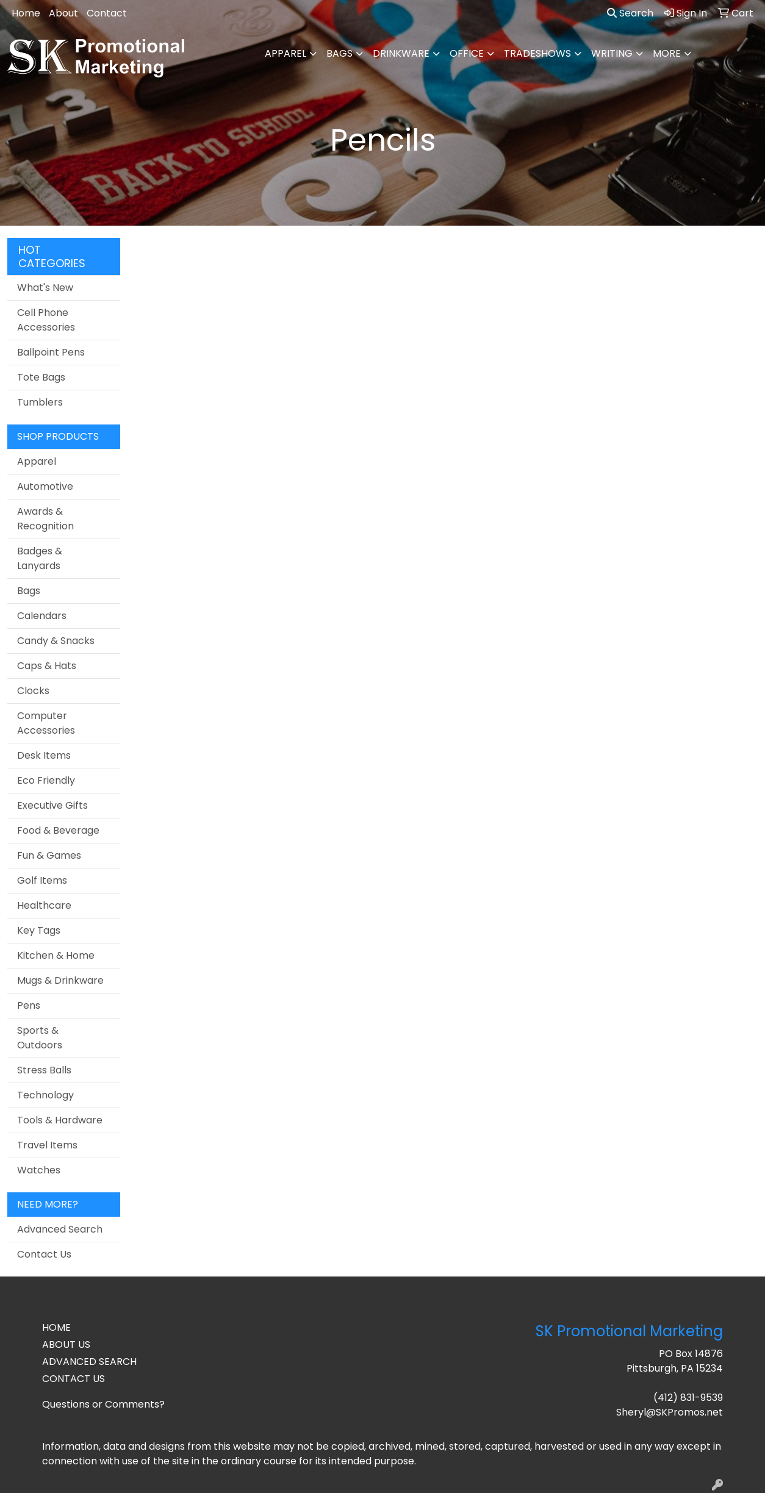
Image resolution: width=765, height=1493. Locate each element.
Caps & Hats (46, 666)
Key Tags (38, 930)
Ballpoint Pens (51, 352)
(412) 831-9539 (688, 1398)
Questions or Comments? (103, 1404)
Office (467, 53)
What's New (45, 288)
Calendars (41, 616)
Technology (45, 1095)
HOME (56, 1327)
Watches (38, 1170)
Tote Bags (41, 377)
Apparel (285, 53)
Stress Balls (44, 1070)
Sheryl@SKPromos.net (669, 1412)
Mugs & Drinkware (60, 980)
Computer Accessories (46, 723)
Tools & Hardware (59, 1120)
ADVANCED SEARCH (89, 1362)
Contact (107, 13)
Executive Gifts (52, 805)
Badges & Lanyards (39, 558)
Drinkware (401, 53)
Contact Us (44, 1254)
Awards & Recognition (45, 518)
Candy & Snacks (56, 641)
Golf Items (42, 880)
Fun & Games (49, 855)
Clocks (33, 691)
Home (26, 13)
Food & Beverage (58, 830)
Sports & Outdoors (39, 1037)
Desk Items (44, 755)
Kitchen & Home (56, 955)
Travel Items (47, 1145)
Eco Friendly (46, 780)
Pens (28, 1005)
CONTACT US (73, 1379)
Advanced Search (59, 1229)
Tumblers (40, 402)
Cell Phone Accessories (46, 320)
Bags (339, 53)
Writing (612, 53)
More (667, 53)
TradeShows (537, 53)
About (63, 13)
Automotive (45, 486)
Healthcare (44, 905)
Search (630, 13)
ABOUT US (66, 1344)
